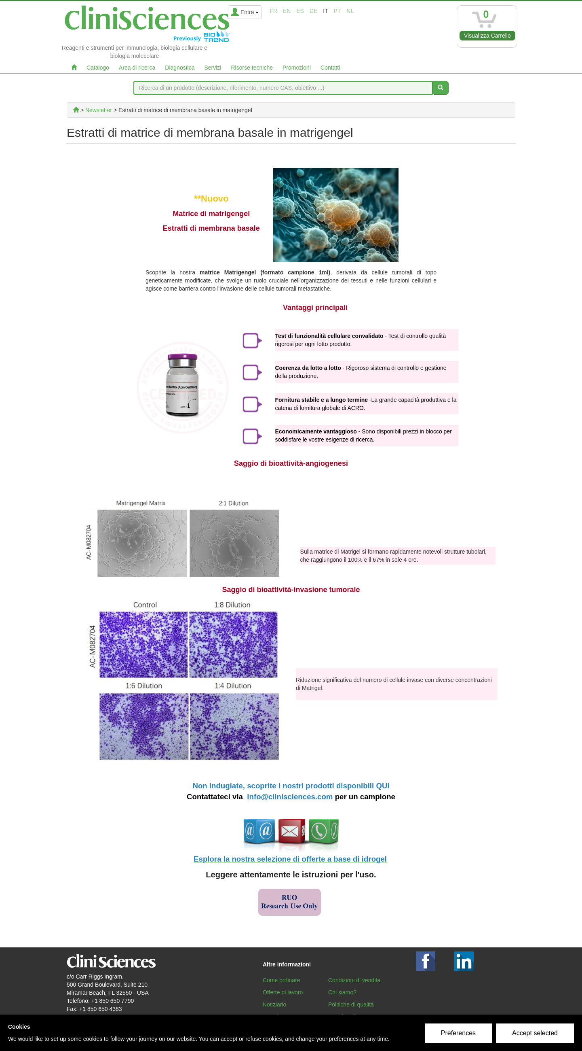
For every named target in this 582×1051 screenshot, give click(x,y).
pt (337, 11)
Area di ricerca (137, 67)
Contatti (330, 67)
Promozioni (297, 67)
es (300, 11)
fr (273, 11)
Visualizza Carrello (487, 35)
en (287, 11)
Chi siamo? (342, 992)
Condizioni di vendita (354, 980)
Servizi (212, 67)
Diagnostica (179, 67)
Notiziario (274, 1004)
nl (350, 11)
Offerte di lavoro (283, 992)
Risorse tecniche (252, 67)
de (313, 11)
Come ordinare (281, 980)
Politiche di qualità (351, 1004)
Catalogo (97, 67)
